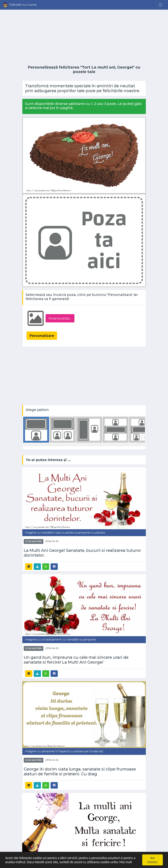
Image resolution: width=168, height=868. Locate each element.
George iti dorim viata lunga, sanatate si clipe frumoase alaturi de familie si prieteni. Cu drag (80, 771)
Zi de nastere (33, 541)
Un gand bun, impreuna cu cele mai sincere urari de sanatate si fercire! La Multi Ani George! (76, 660)
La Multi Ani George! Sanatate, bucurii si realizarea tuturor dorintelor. (82, 553)
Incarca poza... (60, 318)
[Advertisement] (84, 37)
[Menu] (160, 4)
